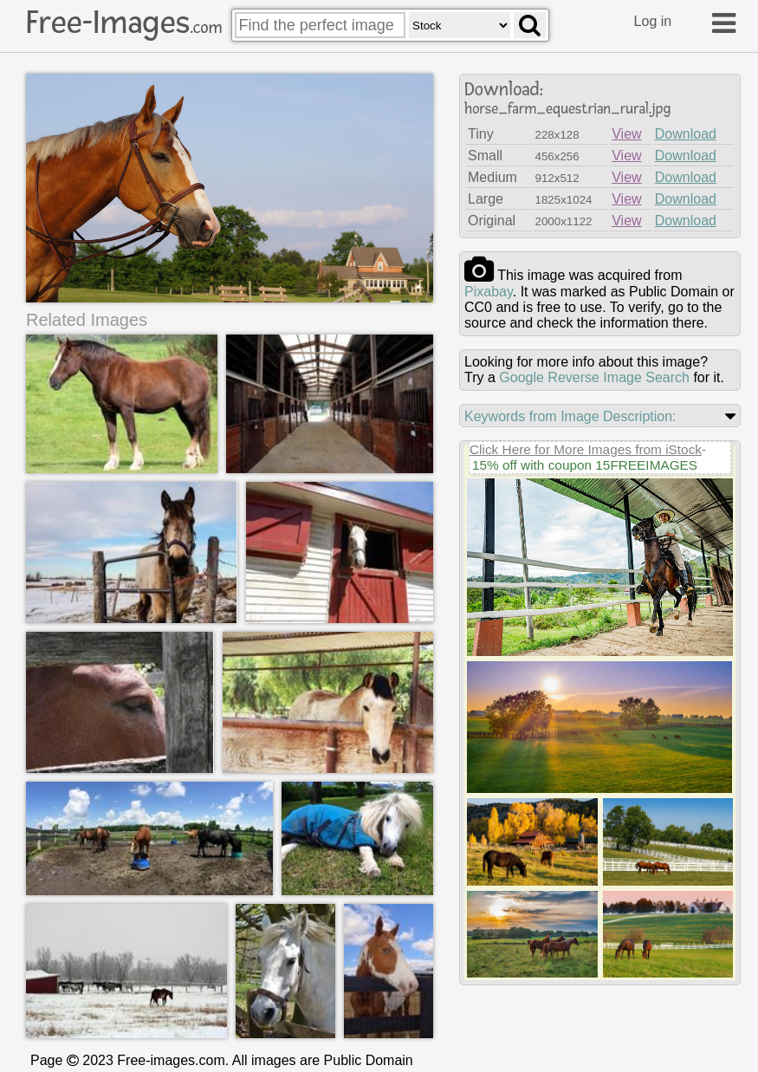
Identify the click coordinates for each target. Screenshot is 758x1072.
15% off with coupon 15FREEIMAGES (584, 465)
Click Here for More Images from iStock (586, 449)
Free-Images (124, 22)
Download (685, 134)
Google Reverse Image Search (594, 377)
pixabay (488, 291)
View (626, 134)
